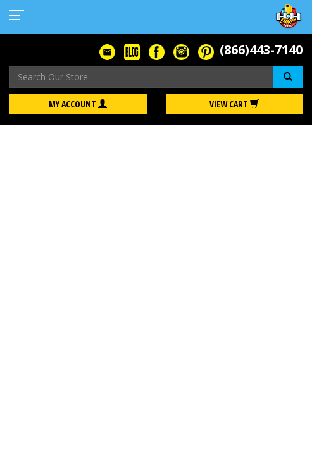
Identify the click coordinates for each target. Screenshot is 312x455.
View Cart (234, 104)
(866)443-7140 (261, 49)
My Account (78, 104)
